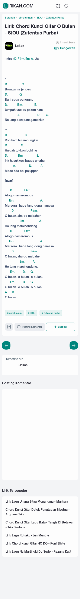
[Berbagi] (61, 332)
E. (36, 106)
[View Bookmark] (58, 6)
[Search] (66, 6)
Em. (28, 59)
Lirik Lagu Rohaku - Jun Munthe (28, 542)
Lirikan (23, 370)
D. (15, 59)
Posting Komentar (30, 332)
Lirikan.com (18, 6)
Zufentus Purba (52, 318)
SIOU (32, 318)
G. (23, 85)
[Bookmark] (9, 333)
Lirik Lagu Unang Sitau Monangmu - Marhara (37, 507)
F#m (21, 59)
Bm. (20, 106)
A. (33, 59)
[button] (64, 48)
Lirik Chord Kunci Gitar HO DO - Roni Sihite (36, 550)
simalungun (15, 318)
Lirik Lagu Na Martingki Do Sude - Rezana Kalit (39, 558)
